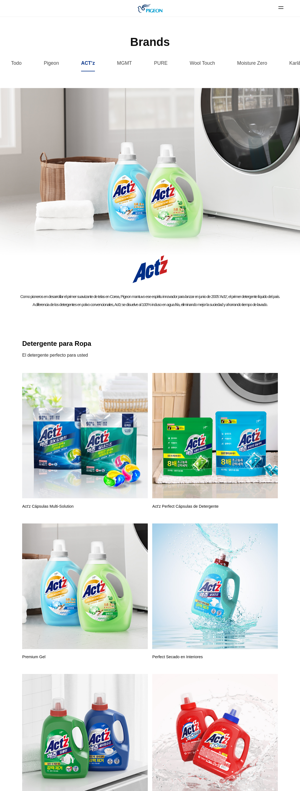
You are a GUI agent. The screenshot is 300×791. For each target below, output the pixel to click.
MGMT (124, 63)
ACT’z (88, 63)
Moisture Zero (252, 63)
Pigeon (51, 63)
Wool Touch (202, 63)
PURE (161, 63)
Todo (16, 63)
